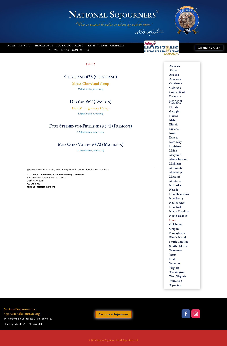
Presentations (97, 46)
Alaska (173, 70)
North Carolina (179, 211)
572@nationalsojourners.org (90, 150)
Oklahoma (175, 224)
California (175, 83)
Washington (177, 272)
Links (65, 50)
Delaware (175, 96)
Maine (173, 150)
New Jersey (176, 198)
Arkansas (175, 79)
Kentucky (175, 142)
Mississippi (176, 172)
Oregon (174, 229)
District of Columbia (175, 102)
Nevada (173, 190)
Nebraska (175, 185)
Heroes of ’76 (44, 46)
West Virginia (177, 276)
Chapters (117, 46)
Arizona (174, 75)
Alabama (174, 66)
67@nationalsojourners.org (90, 113)
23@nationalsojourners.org (90, 89)
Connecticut (177, 92)
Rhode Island (177, 237)
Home (11, 46)
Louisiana (175, 146)
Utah (172, 259)
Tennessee (175, 250)
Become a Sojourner (113, 314)
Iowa (172, 133)
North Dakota (178, 216)
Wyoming (175, 285)
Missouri (174, 177)
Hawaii (173, 116)
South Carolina (178, 242)
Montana (175, 181)
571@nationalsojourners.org (90, 132)
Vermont (174, 263)
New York (175, 207)
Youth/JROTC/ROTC (69, 46)
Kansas (173, 137)
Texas (172, 255)
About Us (25, 46)
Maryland (175, 155)
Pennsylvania (177, 233)
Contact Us (80, 50)
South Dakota (178, 246)
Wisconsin (175, 281)
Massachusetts (178, 159)
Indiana (174, 129)
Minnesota (176, 168)
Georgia (174, 111)
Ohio (172, 220)
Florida (173, 107)
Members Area (209, 48)
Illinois (173, 124)
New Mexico (177, 203)
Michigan (175, 164)
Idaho (172, 120)
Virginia (174, 268)
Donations (50, 50)
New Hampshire (179, 194)
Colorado (175, 88)
